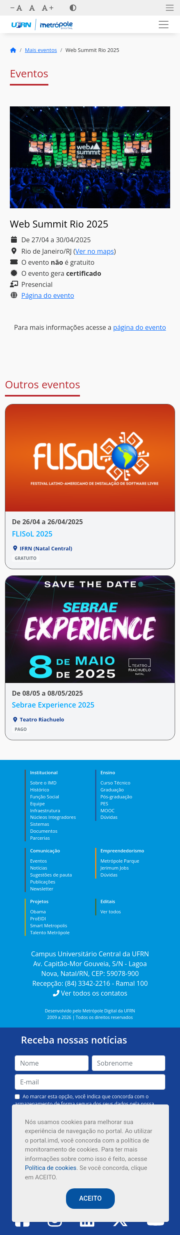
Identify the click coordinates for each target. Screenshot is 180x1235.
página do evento (139, 327)
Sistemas (39, 824)
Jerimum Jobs (114, 868)
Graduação (112, 790)
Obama (38, 911)
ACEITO (90, 1198)
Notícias (38, 868)
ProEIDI (38, 918)
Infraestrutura (45, 810)
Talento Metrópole (49, 932)
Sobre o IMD (43, 783)
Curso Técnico (115, 783)
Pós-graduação (116, 796)
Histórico (39, 790)
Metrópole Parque (119, 861)
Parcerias (40, 838)
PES (104, 803)
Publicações (42, 882)
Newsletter (41, 889)
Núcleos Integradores (53, 817)
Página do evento (47, 295)
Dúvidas (109, 817)
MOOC (107, 810)
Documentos (43, 831)
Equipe (37, 803)
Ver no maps (94, 251)
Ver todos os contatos (90, 993)
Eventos (38, 861)
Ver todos (110, 911)
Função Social (44, 796)
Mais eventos (41, 50)
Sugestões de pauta (51, 875)
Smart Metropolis (48, 925)
